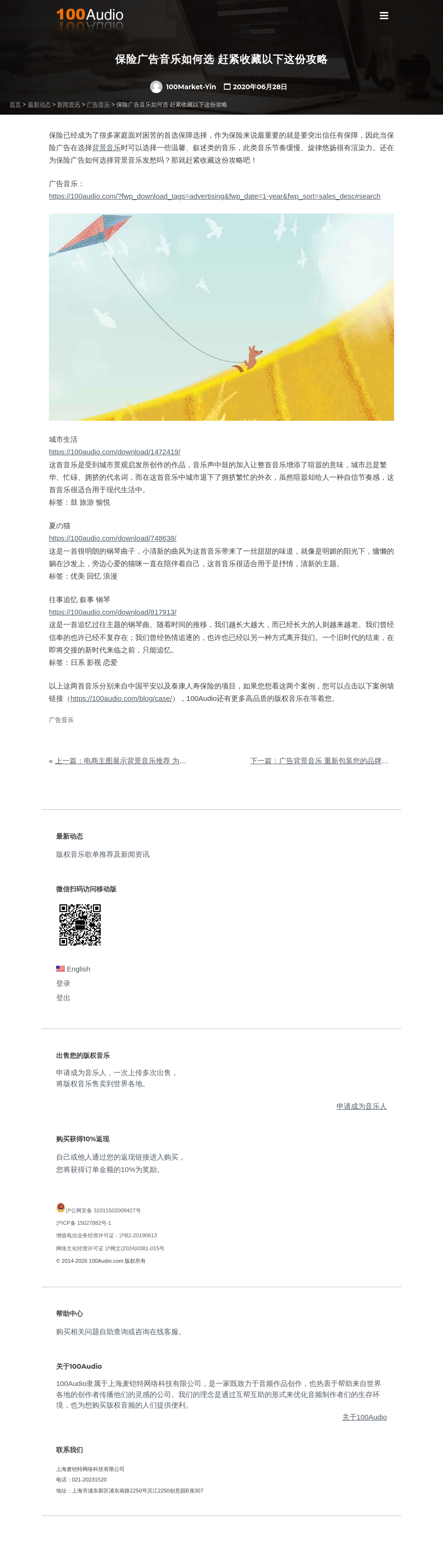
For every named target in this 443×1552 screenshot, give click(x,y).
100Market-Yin (183, 87)
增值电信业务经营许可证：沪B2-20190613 (106, 1235)
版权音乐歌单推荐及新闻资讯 (103, 854)
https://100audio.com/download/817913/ (112, 612)
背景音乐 (106, 147)
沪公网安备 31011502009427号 (103, 1210)
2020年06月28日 (260, 87)
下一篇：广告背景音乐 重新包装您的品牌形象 (323, 761)
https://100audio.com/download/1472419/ (114, 452)
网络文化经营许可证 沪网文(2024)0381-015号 (110, 1248)
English (73, 969)
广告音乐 (61, 719)
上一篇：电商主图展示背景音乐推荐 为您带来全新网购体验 (149, 761)
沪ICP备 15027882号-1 (83, 1223)
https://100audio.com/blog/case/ (121, 698)
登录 (63, 983)
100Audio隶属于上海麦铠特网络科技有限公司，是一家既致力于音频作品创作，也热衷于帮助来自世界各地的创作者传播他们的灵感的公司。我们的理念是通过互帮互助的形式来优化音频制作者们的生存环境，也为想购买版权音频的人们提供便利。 (218, 1394)
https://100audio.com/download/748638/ (112, 538)
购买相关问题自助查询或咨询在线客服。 (121, 1331)
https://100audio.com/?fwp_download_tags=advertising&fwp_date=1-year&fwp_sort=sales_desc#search (215, 196)
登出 (63, 998)
